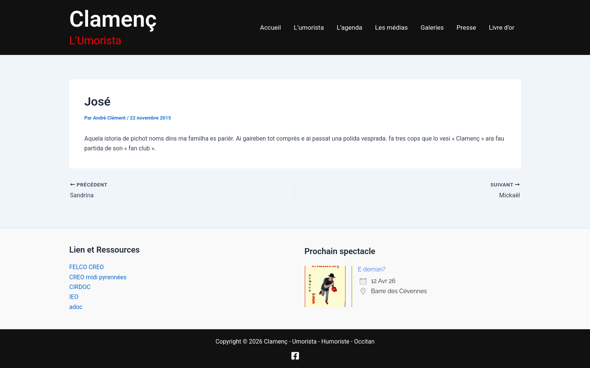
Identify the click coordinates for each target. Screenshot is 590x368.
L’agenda (349, 27)
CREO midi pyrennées (97, 277)
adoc (75, 306)
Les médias (391, 27)
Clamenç (113, 19)
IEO (73, 296)
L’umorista (309, 27)
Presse (466, 27)
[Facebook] (295, 355)
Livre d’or (501, 27)
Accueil (270, 27)
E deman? (371, 269)
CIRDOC (80, 287)
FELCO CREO (86, 267)
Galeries (432, 27)
